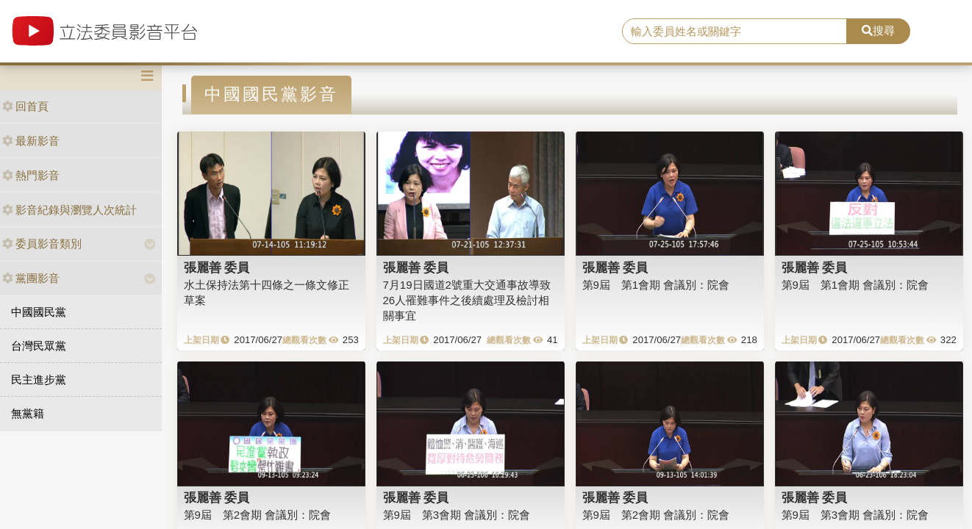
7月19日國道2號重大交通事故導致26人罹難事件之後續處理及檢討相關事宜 (467, 300)
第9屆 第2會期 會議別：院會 (258, 514)
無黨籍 (27, 413)
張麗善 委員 (217, 267)
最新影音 (31, 140)
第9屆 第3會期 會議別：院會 (457, 514)
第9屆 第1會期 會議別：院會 (656, 284)
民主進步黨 (38, 379)
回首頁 (25, 106)
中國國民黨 (38, 312)
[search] (734, 31)
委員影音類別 (42, 243)
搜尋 (878, 30)
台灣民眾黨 (38, 345)
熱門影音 (31, 175)
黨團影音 (31, 278)
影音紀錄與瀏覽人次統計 (69, 210)
